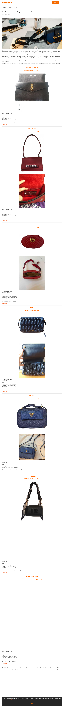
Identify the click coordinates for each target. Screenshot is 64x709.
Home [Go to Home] (3, 7)
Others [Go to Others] (10, 7)
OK (32, 703)
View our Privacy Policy (12, 699)
